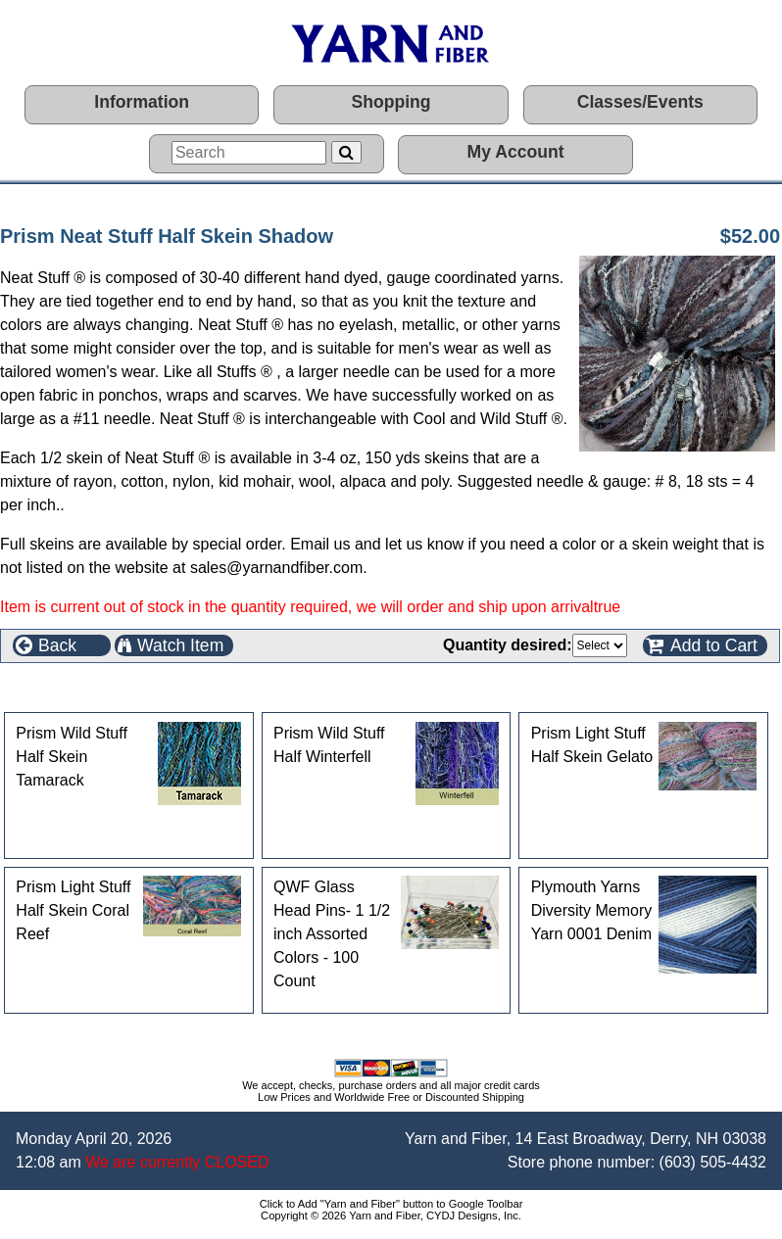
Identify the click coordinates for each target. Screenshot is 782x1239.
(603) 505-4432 (713, 1162)
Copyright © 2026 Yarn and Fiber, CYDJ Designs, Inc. (391, 1215)
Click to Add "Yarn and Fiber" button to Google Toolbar (391, 1204)
